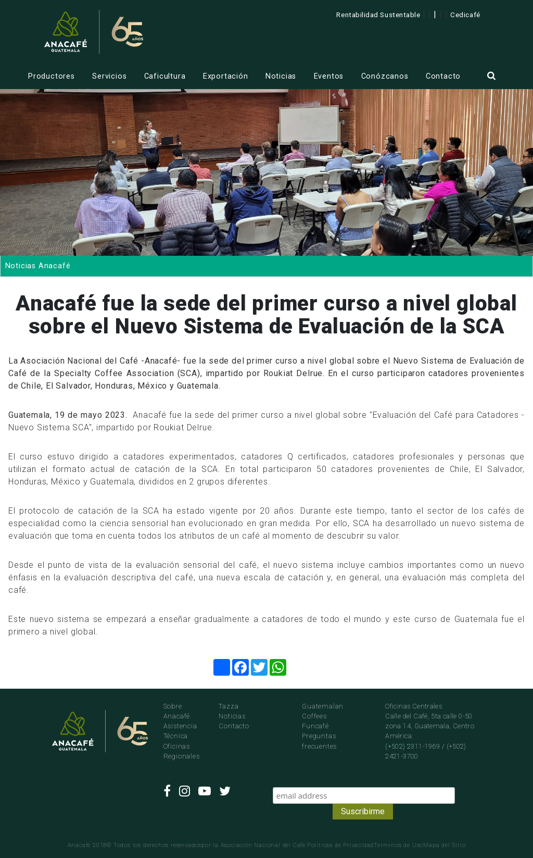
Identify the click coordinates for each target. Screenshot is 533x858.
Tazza (228, 706)
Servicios (109, 76)
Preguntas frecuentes (319, 741)
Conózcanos (385, 76)
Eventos (329, 76)
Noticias (280, 76)
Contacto (443, 76)
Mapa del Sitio (444, 845)
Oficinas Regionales (181, 751)
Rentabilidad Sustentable (378, 14)
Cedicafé (465, 14)
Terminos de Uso (398, 845)
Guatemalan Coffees (323, 711)
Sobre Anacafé (177, 711)
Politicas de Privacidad (340, 845)
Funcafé (315, 726)
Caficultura (165, 76)
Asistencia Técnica (180, 731)
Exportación (225, 76)
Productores (51, 76)
